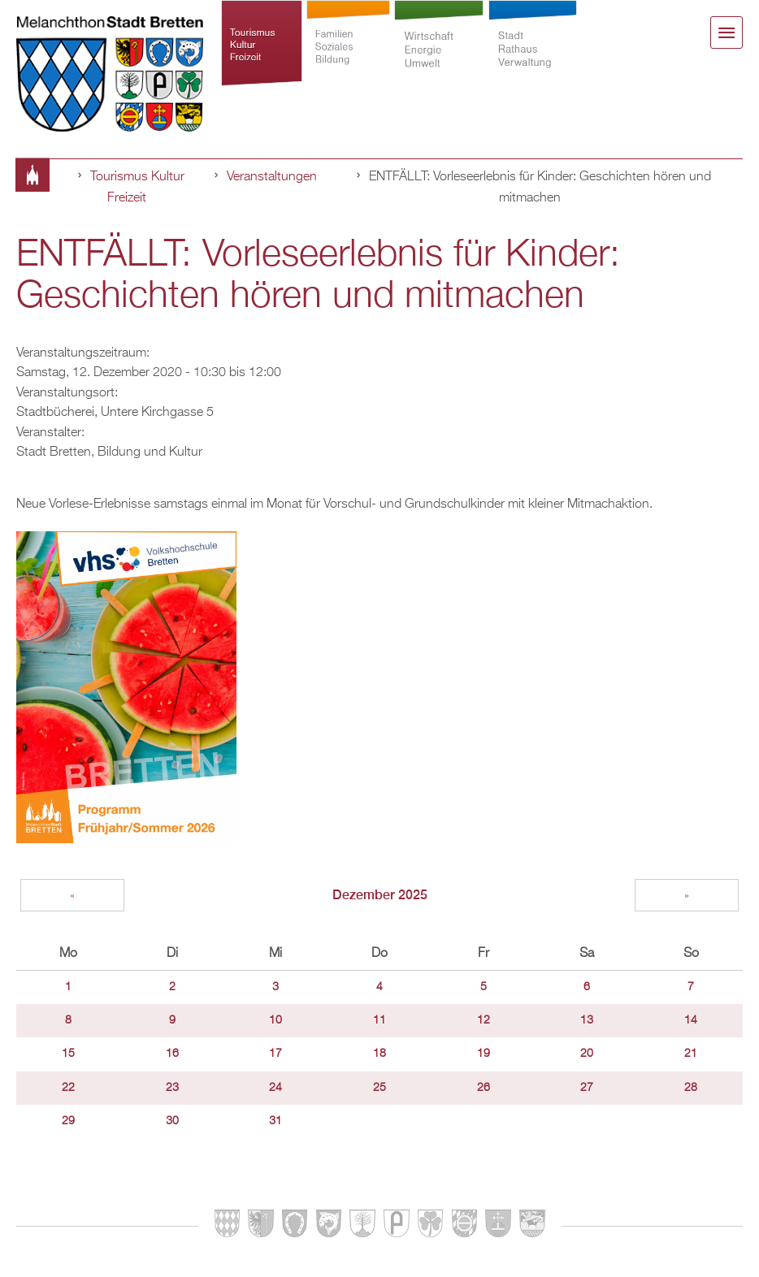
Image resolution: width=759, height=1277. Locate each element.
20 (586, 1053)
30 (172, 1121)
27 (586, 1087)
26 (483, 1087)
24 (275, 1087)
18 (379, 1053)
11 (379, 1020)
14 (690, 1020)
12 (483, 1020)
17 (275, 1053)
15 (68, 1053)
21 (690, 1053)
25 (379, 1087)
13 (586, 1020)
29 (68, 1121)
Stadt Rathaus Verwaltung (532, 50)
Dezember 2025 (379, 895)
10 (275, 1020)
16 (172, 1053)
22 (68, 1087)
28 (690, 1087)
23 (172, 1087)
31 (275, 1121)
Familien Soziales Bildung (348, 50)
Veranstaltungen (272, 177)
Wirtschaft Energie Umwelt (439, 50)
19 (483, 1053)
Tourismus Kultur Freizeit (262, 50)
